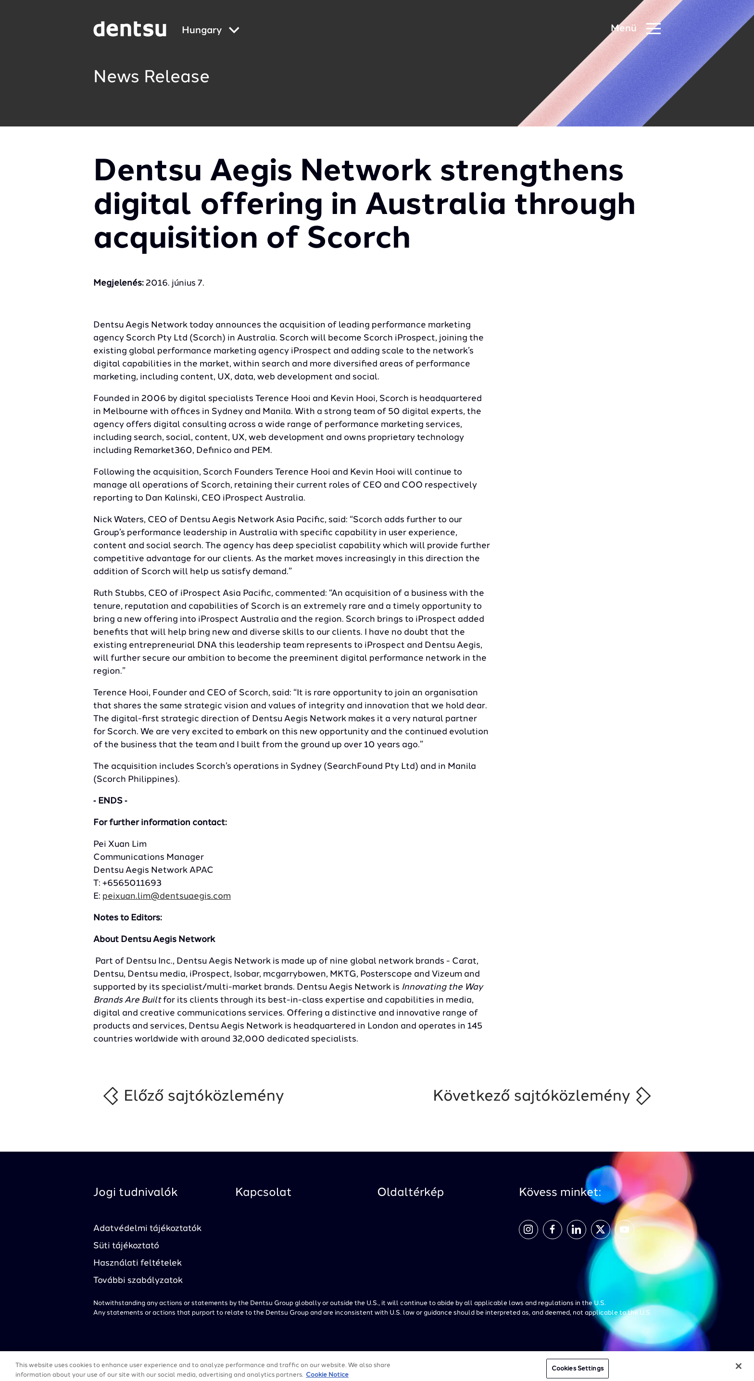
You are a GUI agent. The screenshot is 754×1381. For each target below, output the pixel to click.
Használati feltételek (137, 1263)
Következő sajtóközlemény (543, 1096)
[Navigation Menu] (636, 29)
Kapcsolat (263, 1193)
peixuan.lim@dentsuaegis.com (166, 896)
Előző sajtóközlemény (192, 1096)
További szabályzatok (138, 1280)
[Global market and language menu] (210, 31)
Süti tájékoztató (126, 1246)
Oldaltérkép (410, 1193)
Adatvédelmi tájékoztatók (147, 1228)
